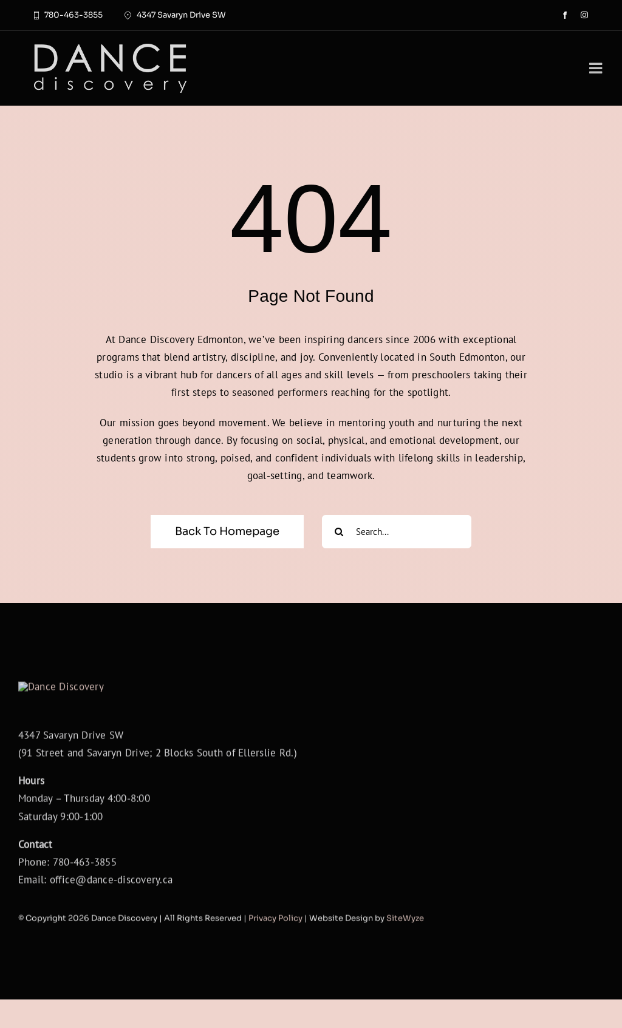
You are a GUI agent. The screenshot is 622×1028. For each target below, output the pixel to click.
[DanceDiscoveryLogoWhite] (110, 48)
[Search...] (396, 531)
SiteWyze (405, 950)
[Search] (338, 531)
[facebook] (565, 15)
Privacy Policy (275, 950)
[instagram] (584, 15)
